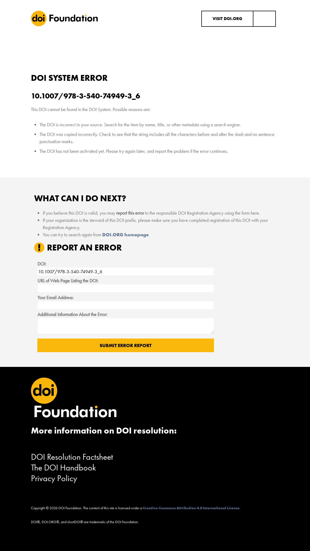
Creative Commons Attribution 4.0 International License (191, 508)
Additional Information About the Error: (72, 314)
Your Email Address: (55, 297)
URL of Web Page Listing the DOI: (67, 281)
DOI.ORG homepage (125, 234)
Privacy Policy (54, 478)
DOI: (41, 264)
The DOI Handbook (63, 467)
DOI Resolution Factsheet (72, 456)
